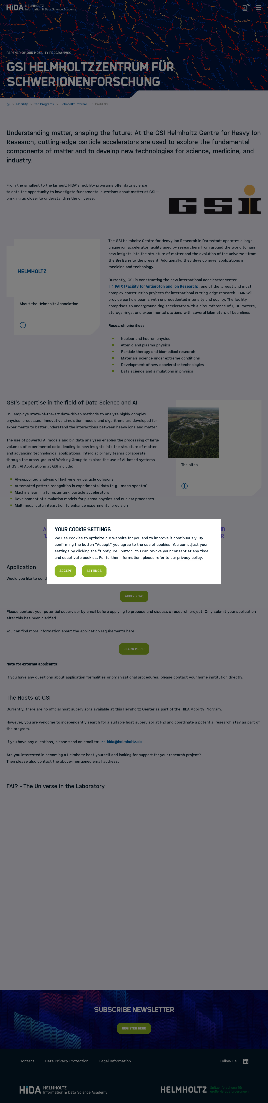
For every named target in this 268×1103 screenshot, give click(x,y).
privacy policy (189, 557)
